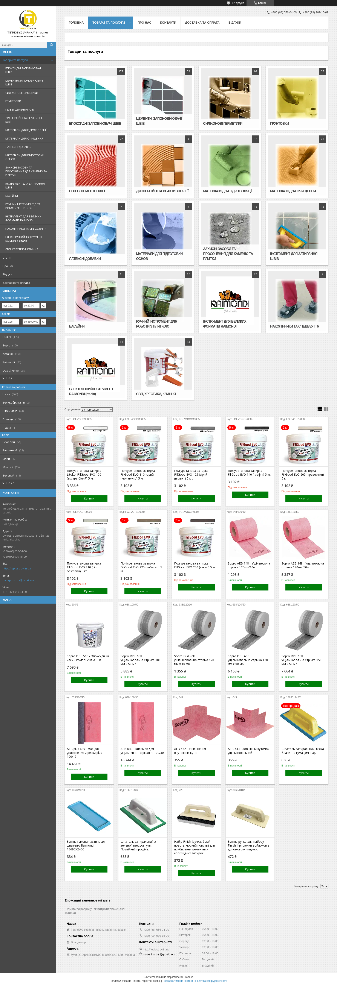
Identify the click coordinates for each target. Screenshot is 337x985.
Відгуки (7, 274)
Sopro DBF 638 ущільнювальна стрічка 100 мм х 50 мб (141, 660)
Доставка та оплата (16, 283)
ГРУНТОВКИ (13, 101)
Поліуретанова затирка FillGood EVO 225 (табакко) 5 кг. (141, 567)
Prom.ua (188, 977)
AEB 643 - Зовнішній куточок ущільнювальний (248, 751)
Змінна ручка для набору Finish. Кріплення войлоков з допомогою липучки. (248, 845)
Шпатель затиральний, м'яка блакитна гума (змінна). (303, 751)
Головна (76, 22)
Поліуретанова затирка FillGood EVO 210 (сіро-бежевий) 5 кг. (84, 567)
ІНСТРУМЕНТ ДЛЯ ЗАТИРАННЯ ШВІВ (25, 185)
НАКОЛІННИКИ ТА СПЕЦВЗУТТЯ (25, 229)
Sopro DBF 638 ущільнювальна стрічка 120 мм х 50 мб (248, 660)
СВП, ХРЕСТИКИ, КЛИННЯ (21, 249)
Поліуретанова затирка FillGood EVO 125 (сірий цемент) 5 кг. (191, 474)
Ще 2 (9, 378)
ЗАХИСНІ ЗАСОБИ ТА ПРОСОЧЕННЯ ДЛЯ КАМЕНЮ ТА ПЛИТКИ (26, 171)
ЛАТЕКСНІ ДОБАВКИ (18, 147)
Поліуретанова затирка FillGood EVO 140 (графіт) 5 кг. (249, 473)
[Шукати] (51, 45)
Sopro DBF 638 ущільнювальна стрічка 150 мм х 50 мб (302, 660)
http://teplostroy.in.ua (17, 568)
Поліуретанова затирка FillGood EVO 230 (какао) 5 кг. (195, 565)
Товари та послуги (15, 60)
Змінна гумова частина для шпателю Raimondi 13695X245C (86, 845)
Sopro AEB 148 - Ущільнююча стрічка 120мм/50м (303, 565)
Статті (7, 258)
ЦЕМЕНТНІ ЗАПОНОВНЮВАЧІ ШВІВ (24, 82)
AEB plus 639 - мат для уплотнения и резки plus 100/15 (84, 753)
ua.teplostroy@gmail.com (19, 580)
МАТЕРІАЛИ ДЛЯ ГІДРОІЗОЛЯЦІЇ (25, 130)
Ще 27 (10, 483)
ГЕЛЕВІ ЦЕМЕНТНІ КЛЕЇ (19, 109)
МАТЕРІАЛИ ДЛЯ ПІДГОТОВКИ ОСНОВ (24, 157)
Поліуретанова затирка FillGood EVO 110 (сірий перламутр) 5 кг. (138, 474)
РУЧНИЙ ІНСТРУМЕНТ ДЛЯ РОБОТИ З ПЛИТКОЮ (22, 206)
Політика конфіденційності (211, 980)
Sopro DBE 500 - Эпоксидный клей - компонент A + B (88, 658)
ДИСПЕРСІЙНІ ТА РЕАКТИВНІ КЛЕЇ (23, 120)
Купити (89, 498)
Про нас (8, 266)
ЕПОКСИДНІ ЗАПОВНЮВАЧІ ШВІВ (23, 70)
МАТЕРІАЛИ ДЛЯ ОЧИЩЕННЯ (24, 138)
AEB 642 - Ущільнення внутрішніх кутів (190, 751)
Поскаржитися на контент (177, 980)
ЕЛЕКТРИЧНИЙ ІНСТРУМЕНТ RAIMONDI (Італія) (23, 239)
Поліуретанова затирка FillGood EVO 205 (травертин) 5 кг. (303, 474)
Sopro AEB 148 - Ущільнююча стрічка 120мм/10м (249, 565)
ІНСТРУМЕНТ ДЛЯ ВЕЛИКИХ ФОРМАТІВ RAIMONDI (23, 218)
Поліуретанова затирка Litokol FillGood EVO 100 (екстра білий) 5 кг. (84, 474)
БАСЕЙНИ (11, 196)
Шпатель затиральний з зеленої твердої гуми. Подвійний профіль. (138, 845)
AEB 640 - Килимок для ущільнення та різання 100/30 (142, 751)
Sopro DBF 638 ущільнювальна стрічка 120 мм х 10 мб (194, 660)
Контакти (168, 22)
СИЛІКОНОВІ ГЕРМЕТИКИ (21, 93)
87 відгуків (238, 3)
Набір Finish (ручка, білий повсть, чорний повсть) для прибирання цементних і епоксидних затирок (194, 847)
